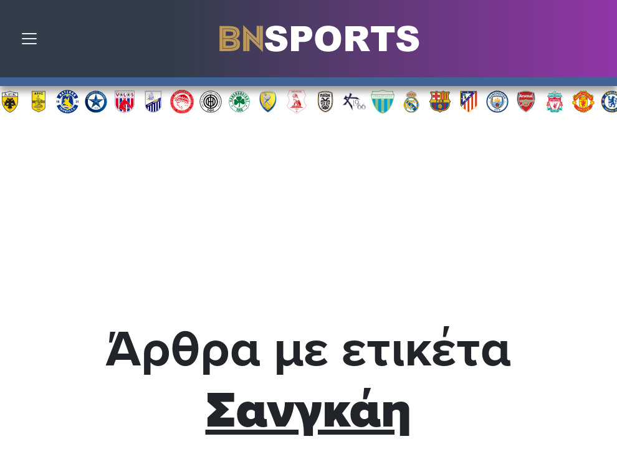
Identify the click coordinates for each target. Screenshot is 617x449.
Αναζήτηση (598, 42)
